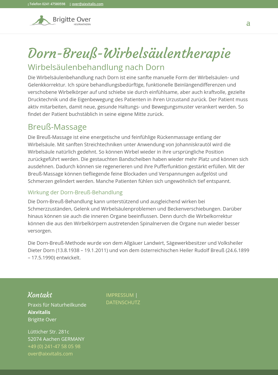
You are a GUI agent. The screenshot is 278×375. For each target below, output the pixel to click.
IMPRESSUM (120, 295)
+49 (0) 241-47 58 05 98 (54, 346)
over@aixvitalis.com (50, 353)
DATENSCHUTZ (123, 302)
